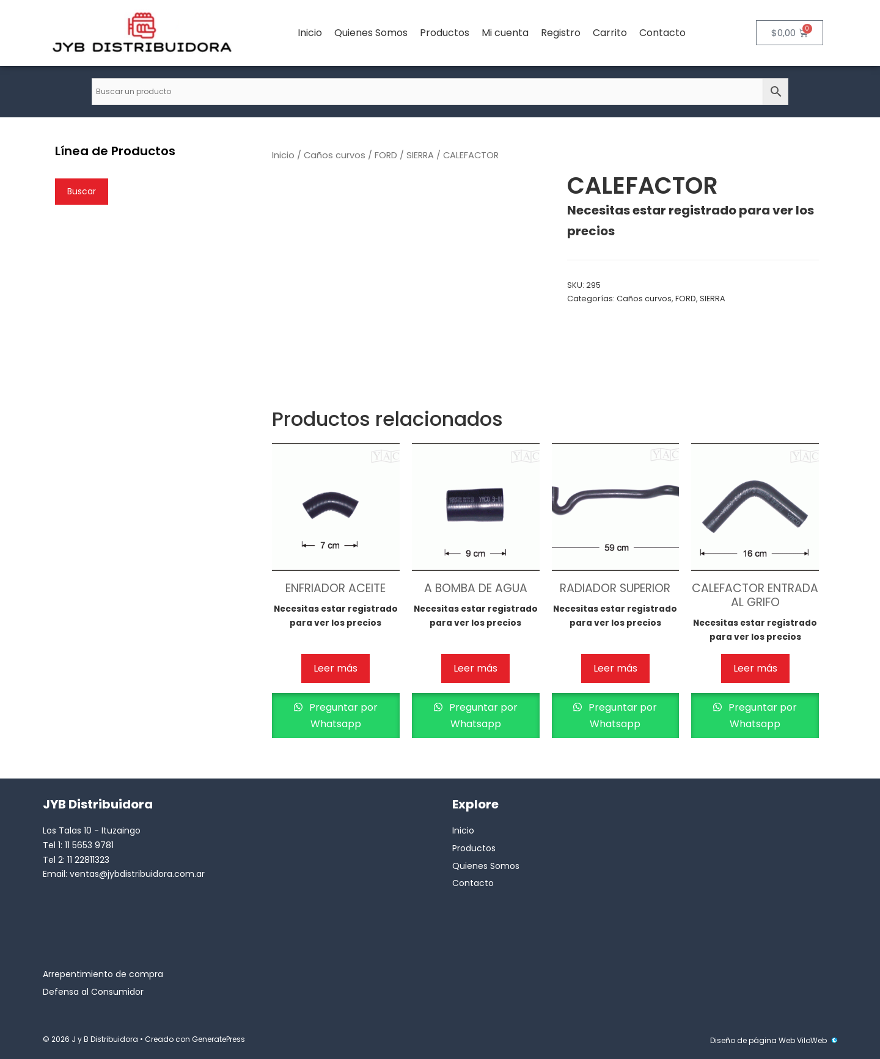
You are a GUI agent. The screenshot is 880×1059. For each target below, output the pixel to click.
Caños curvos (334, 155)
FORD (386, 155)
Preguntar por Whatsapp (342, 715)
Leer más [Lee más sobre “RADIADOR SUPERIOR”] (615, 668)
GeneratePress (218, 1039)
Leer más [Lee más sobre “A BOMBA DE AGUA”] (475, 668)
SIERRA (420, 155)
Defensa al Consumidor (93, 992)
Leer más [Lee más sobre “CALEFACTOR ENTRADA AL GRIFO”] (755, 668)
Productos (444, 33)
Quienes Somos (371, 33)
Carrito (610, 33)
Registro (561, 33)
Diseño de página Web (752, 1040)
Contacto (662, 33)
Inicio (310, 33)
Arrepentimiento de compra (103, 974)
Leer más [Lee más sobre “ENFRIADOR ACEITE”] (336, 668)
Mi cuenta (505, 33)
